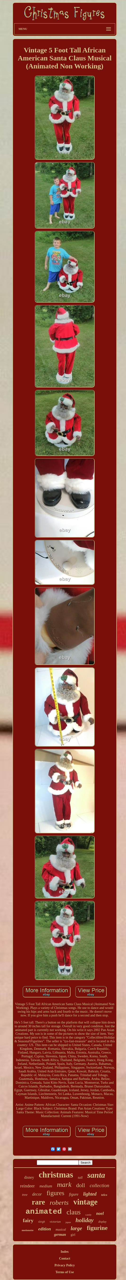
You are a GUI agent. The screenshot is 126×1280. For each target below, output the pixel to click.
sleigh (41, 1221)
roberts (59, 1202)
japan (68, 1222)
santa (96, 1175)
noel (100, 1213)
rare (38, 1202)
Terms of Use (64, 1272)
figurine (97, 1228)
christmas (56, 1174)
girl (73, 1235)
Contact (64, 1258)
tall (80, 1177)
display (102, 1221)
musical (61, 1229)
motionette (28, 1230)
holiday (84, 1220)
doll (80, 1185)
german (60, 1235)
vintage (85, 1202)
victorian (55, 1221)
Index (65, 1251)
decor (37, 1194)
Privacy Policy (65, 1265)
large (76, 1228)
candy (88, 1214)
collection (99, 1185)
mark (64, 1184)
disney (29, 1177)
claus (74, 1212)
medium (45, 1186)
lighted (90, 1194)
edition (44, 1228)
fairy (28, 1220)
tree (25, 1195)
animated (43, 1211)
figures (55, 1193)
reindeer (27, 1185)
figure (73, 1194)
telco (104, 1195)
